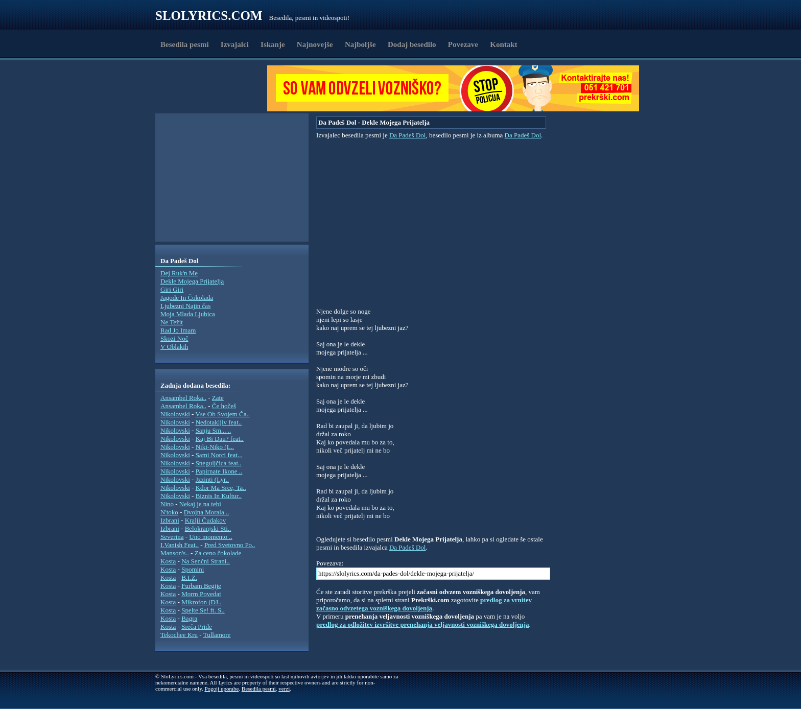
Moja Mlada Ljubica (187, 314)
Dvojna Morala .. (206, 512)
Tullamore (217, 635)
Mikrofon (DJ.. (201, 602)
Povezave (463, 44)
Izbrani (169, 520)
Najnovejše (315, 44)
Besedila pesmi (184, 44)
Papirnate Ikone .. (219, 471)
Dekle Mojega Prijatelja (192, 281)
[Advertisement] (214, 88)
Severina (171, 536)
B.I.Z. (189, 577)
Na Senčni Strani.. (205, 561)
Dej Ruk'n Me (179, 273)
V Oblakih (174, 346)
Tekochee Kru (179, 635)
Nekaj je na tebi (200, 504)
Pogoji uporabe (221, 689)
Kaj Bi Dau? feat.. (220, 438)
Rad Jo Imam (178, 330)
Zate (218, 397)
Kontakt (503, 44)
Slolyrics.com (209, 15)
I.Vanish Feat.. (179, 545)
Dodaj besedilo (412, 44)
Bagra (189, 618)
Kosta (168, 561)
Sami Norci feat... (219, 455)
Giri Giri (171, 289)
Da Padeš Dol (407, 135)
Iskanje (273, 44)
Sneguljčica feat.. (219, 463)
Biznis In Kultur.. (219, 496)
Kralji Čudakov (205, 520)
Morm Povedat (201, 594)
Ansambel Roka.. (183, 397)
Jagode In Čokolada (186, 297)
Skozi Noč (174, 338)
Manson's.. (174, 553)
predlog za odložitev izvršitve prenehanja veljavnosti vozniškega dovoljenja (422, 624)
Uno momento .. (210, 536)
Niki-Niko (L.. (215, 447)
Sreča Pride (196, 626)
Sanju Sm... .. (213, 430)
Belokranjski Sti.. (208, 528)
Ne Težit (171, 322)
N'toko (169, 512)
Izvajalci (235, 44)
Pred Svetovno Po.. (229, 545)
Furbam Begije (201, 585)
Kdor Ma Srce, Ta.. (221, 487)
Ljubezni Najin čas (185, 306)
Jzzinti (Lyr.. (212, 479)
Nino (167, 504)
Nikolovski (175, 414)
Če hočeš (224, 406)
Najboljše (360, 44)
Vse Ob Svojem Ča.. (222, 414)
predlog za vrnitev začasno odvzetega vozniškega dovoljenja (424, 604)
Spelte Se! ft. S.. (203, 610)
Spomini (192, 569)
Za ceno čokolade (218, 553)
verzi (284, 689)
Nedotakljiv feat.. (219, 422)
